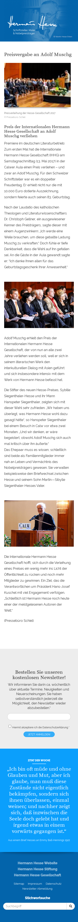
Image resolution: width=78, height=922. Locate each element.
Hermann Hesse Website (37, 863)
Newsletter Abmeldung (37, 888)
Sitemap (19, 883)
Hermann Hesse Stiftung (37, 869)
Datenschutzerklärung (55, 727)
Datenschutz (53, 883)
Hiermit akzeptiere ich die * (39, 726)
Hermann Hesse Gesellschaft (37, 875)
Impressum (35, 883)
